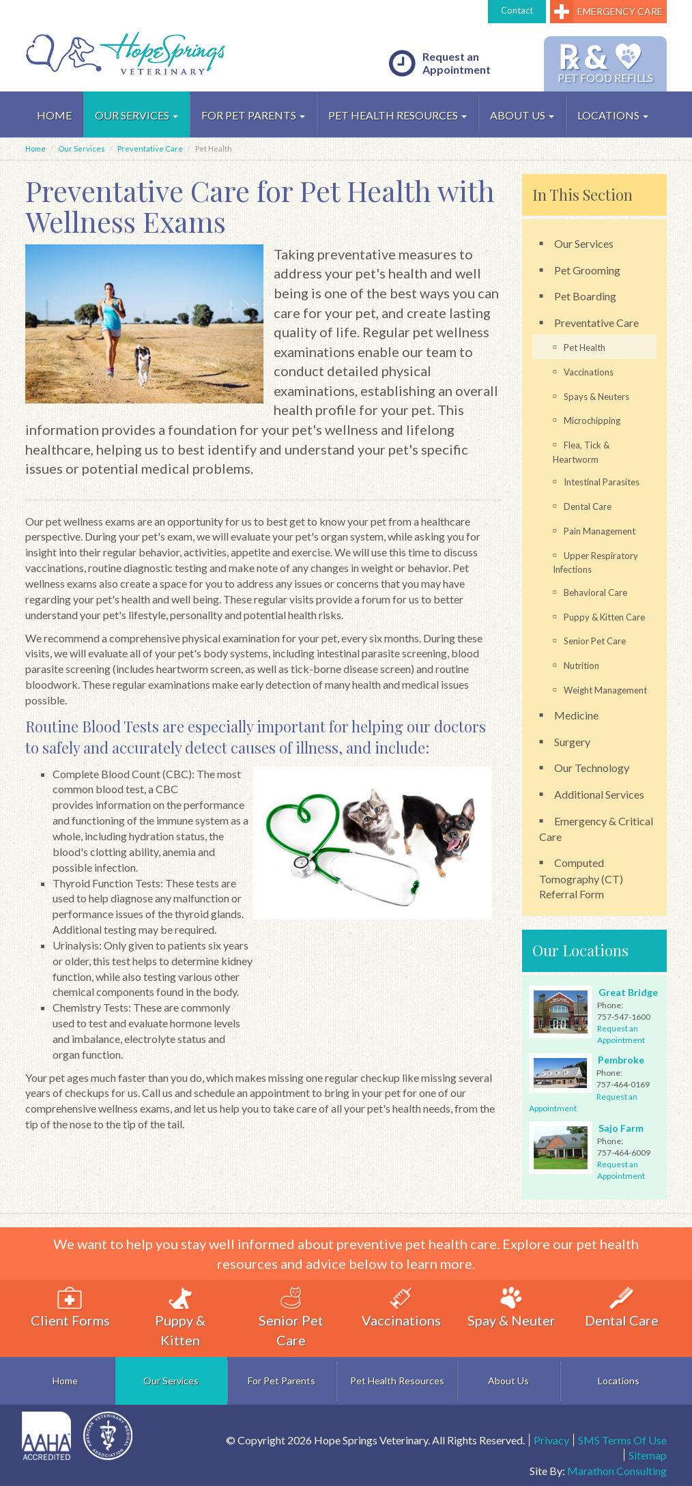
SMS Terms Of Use (622, 1439)
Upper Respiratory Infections (595, 562)
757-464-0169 (623, 1084)
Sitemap (648, 1454)
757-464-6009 (623, 1152)
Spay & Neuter (511, 1307)
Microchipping (592, 420)
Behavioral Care (595, 592)
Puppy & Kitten (180, 1317)
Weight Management (605, 690)
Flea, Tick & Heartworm (581, 452)
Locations (612, 115)
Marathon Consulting (617, 1470)
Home (35, 148)
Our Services (136, 115)
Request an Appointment (440, 63)
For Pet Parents (253, 115)
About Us (522, 115)
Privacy (551, 1439)
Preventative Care (150, 148)
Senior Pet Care (595, 640)
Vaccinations (589, 372)
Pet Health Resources (397, 115)
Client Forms (70, 1307)
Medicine (576, 715)
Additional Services (599, 794)
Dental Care (587, 506)
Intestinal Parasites (601, 481)
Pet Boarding (585, 295)
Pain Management (599, 531)
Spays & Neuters (596, 396)
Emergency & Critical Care (596, 829)
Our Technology (591, 767)
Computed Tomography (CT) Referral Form (581, 878)
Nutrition (581, 665)
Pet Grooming (587, 269)
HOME (54, 115)
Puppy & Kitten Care (604, 617)
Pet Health (584, 347)
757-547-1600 (623, 1017)
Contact (517, 10)
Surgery (572, 741)
